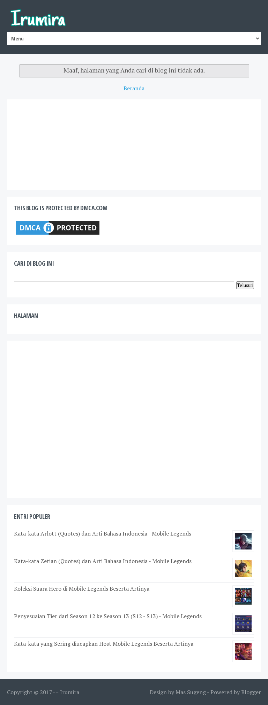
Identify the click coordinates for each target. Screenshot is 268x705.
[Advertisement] (134, 419)
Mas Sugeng (191, 692)
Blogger (251, 692)
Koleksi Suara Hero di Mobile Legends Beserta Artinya (81, 588)
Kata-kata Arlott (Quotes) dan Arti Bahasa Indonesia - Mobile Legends (102, 533)
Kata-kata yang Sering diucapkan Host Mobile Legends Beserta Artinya (103, 643)
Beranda (134, 88)
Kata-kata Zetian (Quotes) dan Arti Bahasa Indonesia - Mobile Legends (103, 561)
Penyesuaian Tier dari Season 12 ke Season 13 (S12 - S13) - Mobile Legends (108, 616)
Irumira (69, 692)
